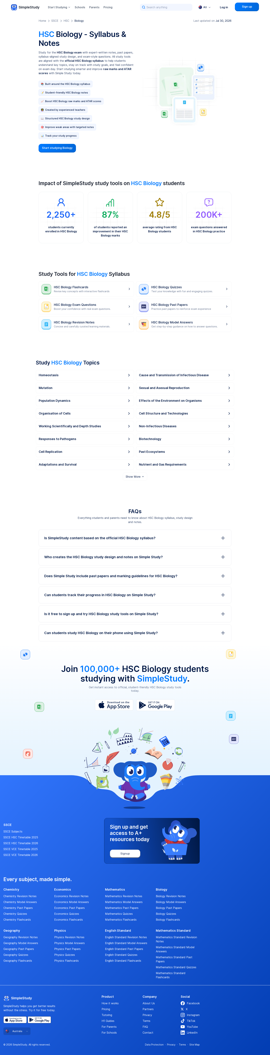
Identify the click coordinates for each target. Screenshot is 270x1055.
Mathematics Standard (173, 930)
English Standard (118, 930)
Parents (94, 7)
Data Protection (154, 1044)
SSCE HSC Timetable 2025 (20, 837)
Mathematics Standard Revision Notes (176, 939)
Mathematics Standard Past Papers (174, 959)
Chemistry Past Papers (18, 908)
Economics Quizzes (66, 913)
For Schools (109, 1032)
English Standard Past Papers (124, 949)
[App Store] (114, 705)
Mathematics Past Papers (121, 908)
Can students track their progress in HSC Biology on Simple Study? (135, 595)
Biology (79, 20)
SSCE (54, 20)
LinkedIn (189, 1033)
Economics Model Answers (71, 902)
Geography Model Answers (20, 943)
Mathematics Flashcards (121, 919)
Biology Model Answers (171, 902)
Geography (11, 930)
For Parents (109, 1026)
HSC (66, 20)
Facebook (190, 1003)
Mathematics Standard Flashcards (170, 975)
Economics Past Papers (69, 908)
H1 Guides (108, 1021)
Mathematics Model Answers (124, 902)
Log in (224, 7)
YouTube (189, 1026)
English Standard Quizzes (121, 955)
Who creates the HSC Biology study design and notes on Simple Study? (135, 557)
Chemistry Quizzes (15, 913)
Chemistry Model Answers (20, 902)
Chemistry (11, 889)
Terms (146, 1021)
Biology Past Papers (169, 908)
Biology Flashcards (168, 919)
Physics (60, 930)
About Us (149, 1003)
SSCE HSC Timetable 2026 (20, 843)
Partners (148, 1009)
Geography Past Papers (18, 949)
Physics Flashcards (66, 960)
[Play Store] (155, 705)
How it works (110, 1003)
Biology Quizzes (166, 913)
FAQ (145, 1026)
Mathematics (115, 889)
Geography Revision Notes (20, 937)
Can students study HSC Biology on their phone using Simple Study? (135, 633)
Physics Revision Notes (69, 937)
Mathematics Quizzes (119, 913)
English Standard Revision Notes (126, 937)
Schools (80, 7)
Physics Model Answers (69, 943)
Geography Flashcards (17, 960)
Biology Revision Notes (171, 896)
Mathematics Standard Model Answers (175, 949)
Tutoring (107, 1015)
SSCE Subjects (12, 831)
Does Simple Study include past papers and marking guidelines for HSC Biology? (135, 576)
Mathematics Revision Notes (123, 896)
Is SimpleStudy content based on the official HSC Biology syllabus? (135, 538)
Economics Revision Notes (71, 896)
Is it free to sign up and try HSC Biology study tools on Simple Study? (135, 614)
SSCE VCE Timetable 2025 (20, 849)
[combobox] (205, 7)
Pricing (107, 7)
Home (42, 20)
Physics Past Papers (67, 949)
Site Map (194, 1044)
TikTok (188, 1021)
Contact (148, 1032)
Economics (62, 889)
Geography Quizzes (15, 955)
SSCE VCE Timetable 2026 (20, 855)
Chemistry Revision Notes (20, 896)
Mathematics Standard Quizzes (176, 967)
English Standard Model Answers (126, 943)
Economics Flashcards (68, 919)
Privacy (147, 1015)
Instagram (190, 1015)
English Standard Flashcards (123, 960)
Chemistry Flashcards (17, 919)
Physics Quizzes (64, 955)
